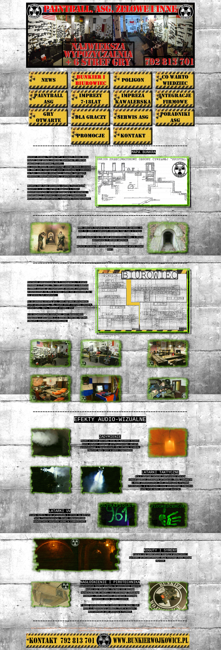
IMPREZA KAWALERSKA (130, 628)
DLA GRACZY (184, 628)
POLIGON (63, 628)
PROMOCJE (110, 630)
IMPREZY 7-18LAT (111, 628)
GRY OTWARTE (170, 628)
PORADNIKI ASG (97, 630)
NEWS (33, 628)
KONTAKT (121, 630)
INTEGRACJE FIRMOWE (152, 628)
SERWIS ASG (83, 630)
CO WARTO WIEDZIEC (77, 628)
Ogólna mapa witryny (135, 630)
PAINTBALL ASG (95, 628)
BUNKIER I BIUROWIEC (47, 628)
